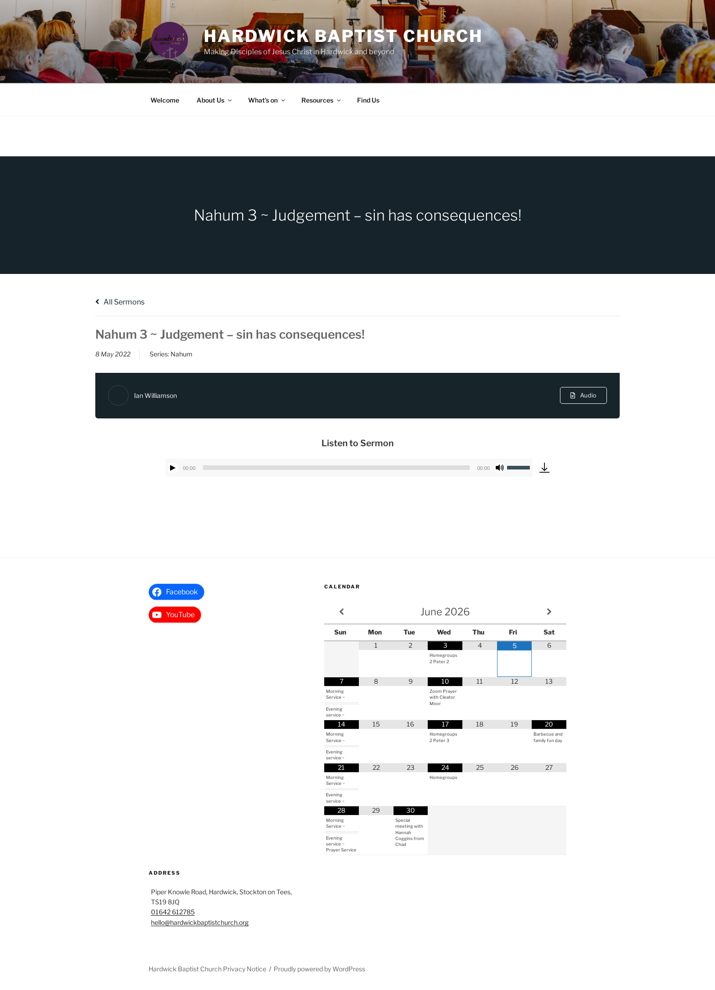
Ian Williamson (155, 395)
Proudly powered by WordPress (319, 969)
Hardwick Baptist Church (343, 36)
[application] (349, 468)
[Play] (172, 467)
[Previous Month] (341, 612)
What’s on (267, 100)
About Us (215, 100)
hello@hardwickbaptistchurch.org (200, 922)
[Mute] (499, 467)
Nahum (181, 354)
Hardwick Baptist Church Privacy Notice (207, 969)
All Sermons (120, 302)
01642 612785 (173, 912)
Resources (321, 100)
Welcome (164, 100)
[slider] (336, 467)
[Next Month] (549, 612)
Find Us (368, 100)
